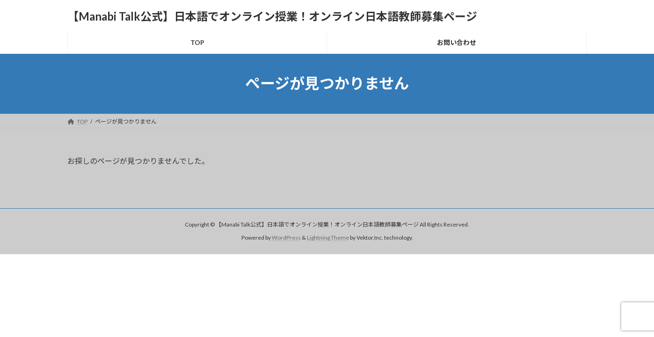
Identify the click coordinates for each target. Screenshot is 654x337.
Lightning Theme (328, 237)
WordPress (286, 237)
